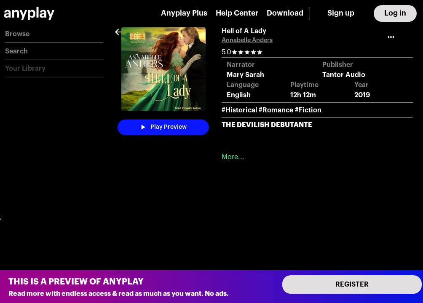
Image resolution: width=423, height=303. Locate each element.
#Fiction (308, 110)
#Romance (276, 110)
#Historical (239, 110)
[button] (54, 34)
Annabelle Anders (247, 40)
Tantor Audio (343, 75)
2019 (362, 95)
